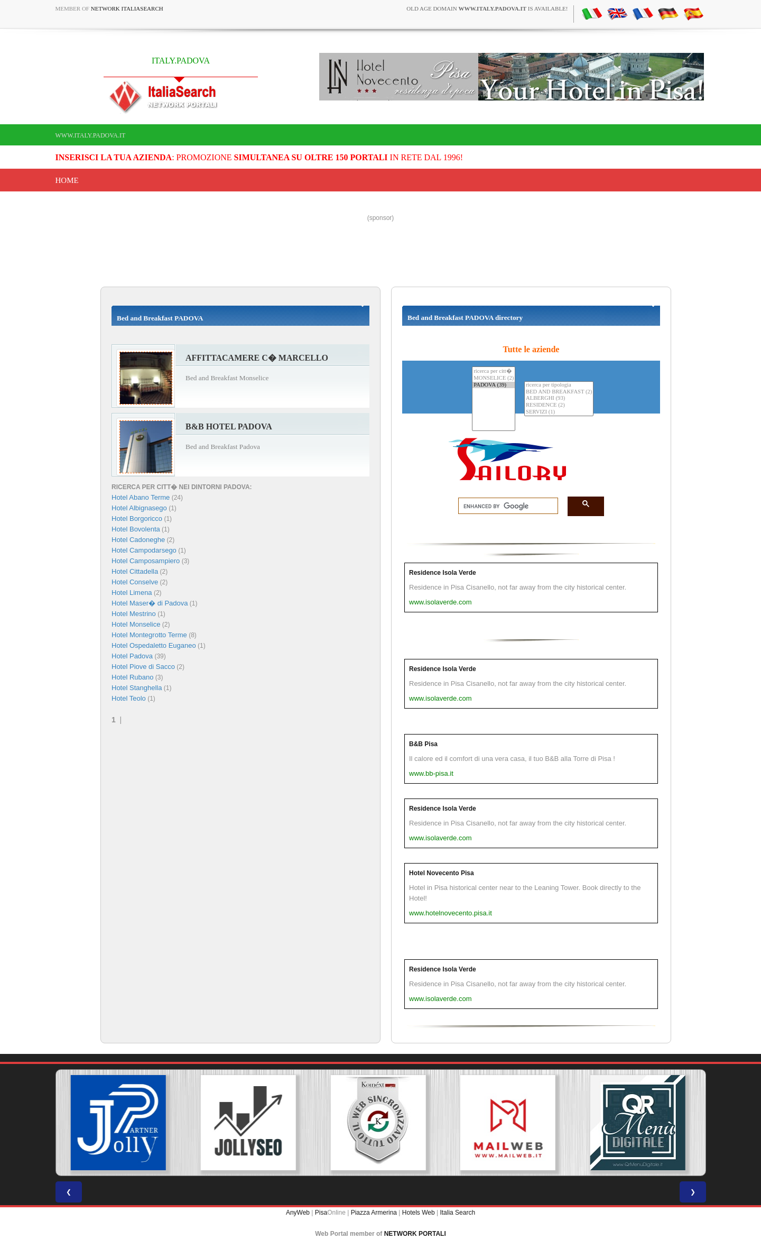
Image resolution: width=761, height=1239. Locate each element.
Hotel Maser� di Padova (150, 603)
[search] (504, 506)
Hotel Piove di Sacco (143, 667)
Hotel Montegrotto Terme (149, 635)
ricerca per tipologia (559, 385)
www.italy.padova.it (90, 135)
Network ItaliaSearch (127, 8)
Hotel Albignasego (139, 508)
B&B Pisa (423, 744)
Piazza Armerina (374, 1212)
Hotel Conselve (135, 582)
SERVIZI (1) (559, 412)
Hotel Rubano (133, 677)
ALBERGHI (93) (559, 398)
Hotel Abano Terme (141, 497)
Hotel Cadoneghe (138, 540)
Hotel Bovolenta (136, 529)
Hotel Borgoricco (137, 518)
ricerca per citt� (493, 371)
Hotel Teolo (129, 698)
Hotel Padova (132, 656)
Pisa (321, 1212)
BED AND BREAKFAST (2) (559, 392)
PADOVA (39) (493, 385)
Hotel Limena (132, 592)
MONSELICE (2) (493, 378)
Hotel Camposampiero (146, 561)
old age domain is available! (487, 8)
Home (67, 180)
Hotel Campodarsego (144, 550)
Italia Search (457, 1212)
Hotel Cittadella (135, 571)
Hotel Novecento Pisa (441, 873)
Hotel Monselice (136, 624)
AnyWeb (298, 1212)
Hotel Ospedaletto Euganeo (154, 645)
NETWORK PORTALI (415, 1233)
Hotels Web (418, 1212)
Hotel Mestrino (134, 614)
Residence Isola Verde (442, 572)
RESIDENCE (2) (559, 405)
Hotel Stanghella (137, 688)
